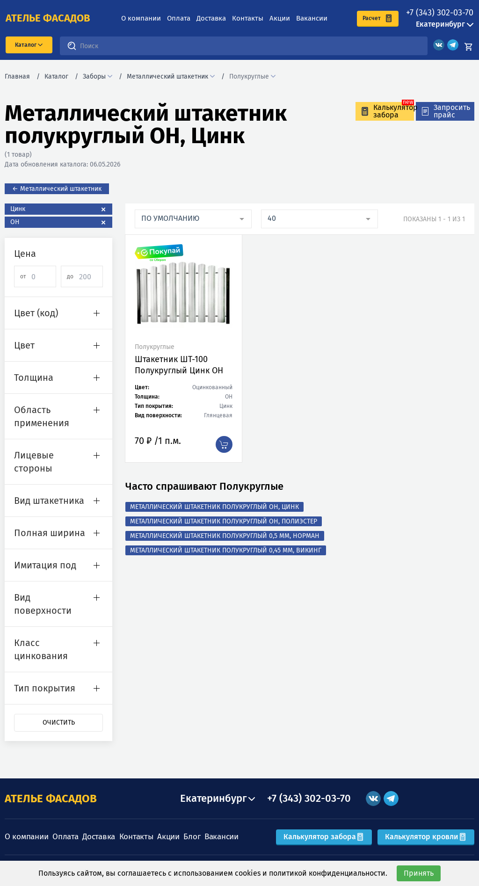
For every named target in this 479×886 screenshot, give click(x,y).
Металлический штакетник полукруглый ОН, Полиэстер (223, 521)
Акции (279, 18)
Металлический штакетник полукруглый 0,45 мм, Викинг (225, 550)
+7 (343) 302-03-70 (439, 12)
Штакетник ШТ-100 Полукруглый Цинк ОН (179, 365)
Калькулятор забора (323, 836)
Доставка (211, 18)
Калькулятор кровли (426, 836)
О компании (141, 18)
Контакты (247, 18)
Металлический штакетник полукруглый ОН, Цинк (214, 507)
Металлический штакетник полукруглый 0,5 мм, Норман (224, 536)
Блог (191, 837)
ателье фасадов (48, 18)
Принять (419, 873)
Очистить (59, 722)
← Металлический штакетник (57, 189)
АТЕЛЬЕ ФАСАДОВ (51, 798)
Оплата (178, 18)
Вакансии (311, 18)
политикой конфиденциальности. (328, 873)
